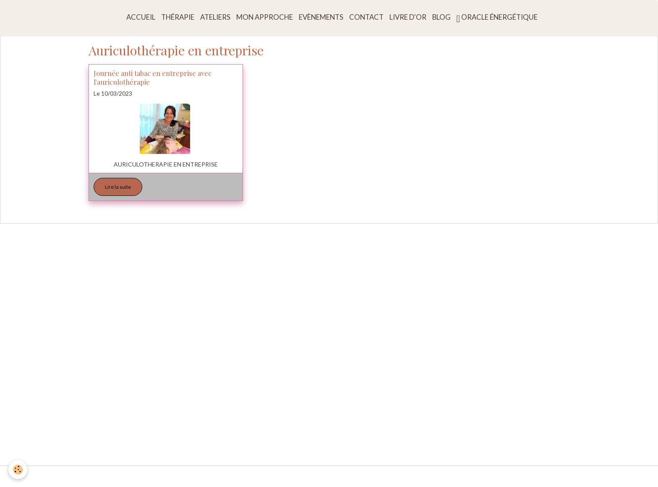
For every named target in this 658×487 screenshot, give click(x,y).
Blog (441, 17)
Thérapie (177, 17)
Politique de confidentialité (417, 476)
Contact (366, 17)
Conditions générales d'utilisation (241, 476)
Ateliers (215, 17)
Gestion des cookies (487, 476)
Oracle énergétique (497, 18)
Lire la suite (118, 187)
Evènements (321, 17)
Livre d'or (407, 17)
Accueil (140, 17)
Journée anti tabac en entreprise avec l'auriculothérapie (153, 77)
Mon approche (264, 17)
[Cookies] (17, 469)
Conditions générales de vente (333, 476)
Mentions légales (166, 476)
